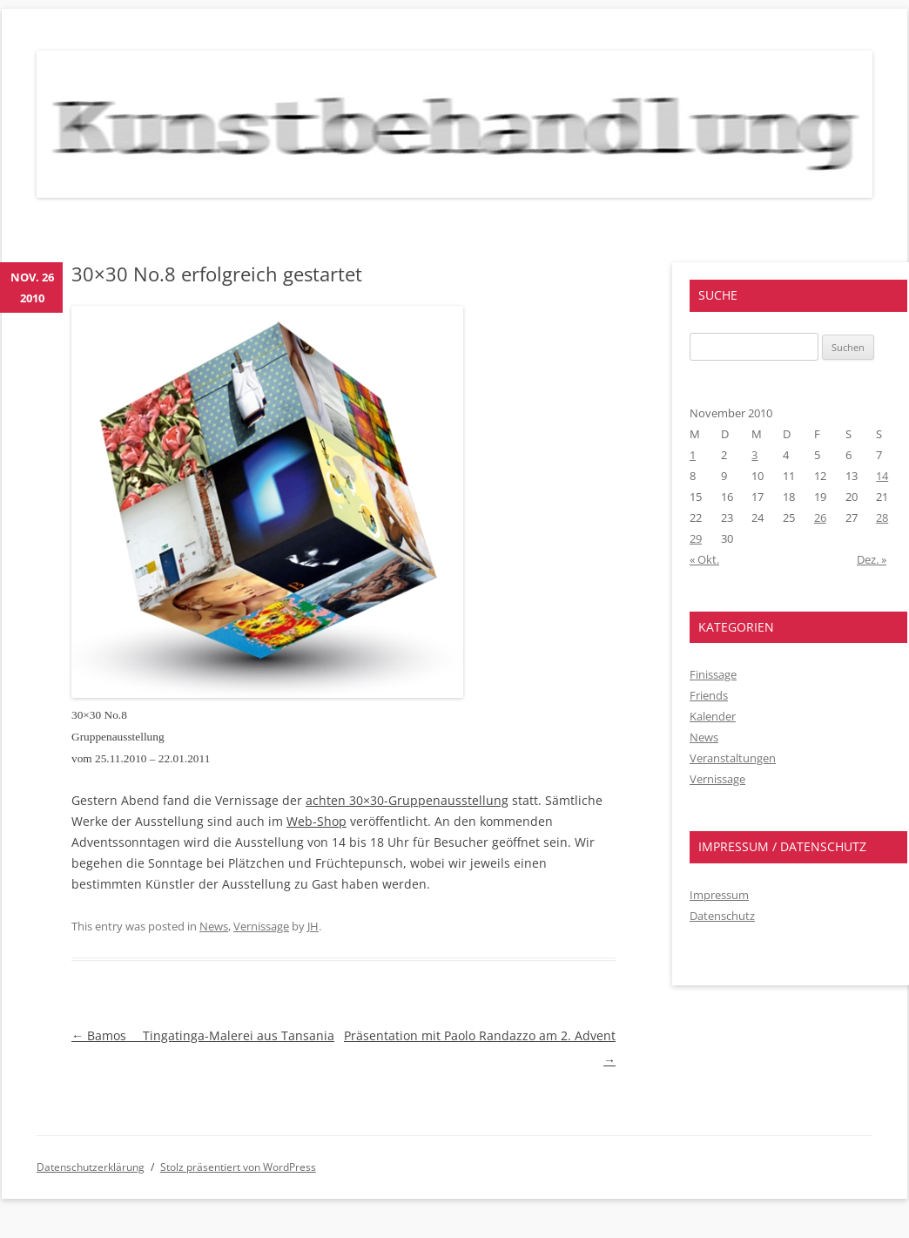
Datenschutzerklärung (91, 1167)
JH (313, 926)
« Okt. (704, 559)
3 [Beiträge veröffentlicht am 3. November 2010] (754, 455)
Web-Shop (316, 821)
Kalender (713, 716)
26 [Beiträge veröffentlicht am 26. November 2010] (820, 517)
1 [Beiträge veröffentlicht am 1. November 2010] (693, 455)
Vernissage (261, 926)
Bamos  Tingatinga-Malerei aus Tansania (202, 1035)
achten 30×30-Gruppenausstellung (407, 800)
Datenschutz (722, 915)
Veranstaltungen (733, 758)
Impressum (719, 895)
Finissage (713, 674)
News (213, 926)
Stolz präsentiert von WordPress (238, 1167)
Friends (709, 695)
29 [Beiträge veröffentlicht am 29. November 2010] (696, 538)
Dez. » (871, 559)
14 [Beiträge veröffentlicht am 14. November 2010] (882, 476)
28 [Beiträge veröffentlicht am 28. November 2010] (882, 517)
